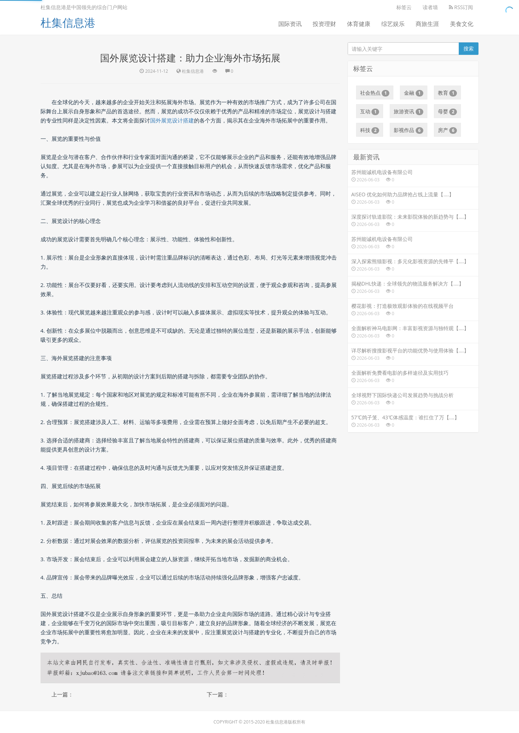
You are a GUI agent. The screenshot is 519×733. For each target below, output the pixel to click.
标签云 (404, 7)
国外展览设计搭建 (172, 120)
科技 (369, 130)
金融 (413, 93)
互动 (369, 111)
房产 (447, 130)
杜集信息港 (68, 22)
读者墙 (430, 7)
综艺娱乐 (393, 24)
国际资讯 (290, 24)
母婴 (447, 111)
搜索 (468, 48)
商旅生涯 (427, 24)
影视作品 (408, 130)
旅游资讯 (408, 111)
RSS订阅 (461, 7)
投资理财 (324, 24)
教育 (447, 93)
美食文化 (461, 24)
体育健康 (358, 24)
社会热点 (375, 93)
